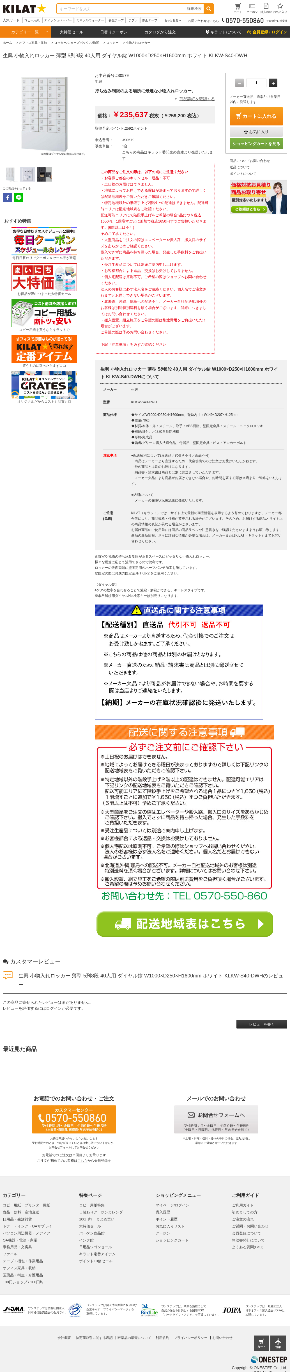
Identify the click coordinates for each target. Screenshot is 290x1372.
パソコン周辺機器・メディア (26, 1233)
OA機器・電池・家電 (20, 1240)
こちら (82, 1161)
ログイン (54, 1008)
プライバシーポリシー (191, 1338)
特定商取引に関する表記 (94, 1338)
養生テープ (116, 20)
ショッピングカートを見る (256, 143)
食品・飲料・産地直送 (21, 1212)
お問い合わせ (222, 1338)
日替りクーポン (114, 32)
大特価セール (71, 32)
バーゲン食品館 (92, 1233)
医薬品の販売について (134, 1338)
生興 (98, 81)
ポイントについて (243, 174)
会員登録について (246, 1233)
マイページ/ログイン (173, 1205)
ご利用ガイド (243, 1205)
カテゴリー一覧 (25, 32)
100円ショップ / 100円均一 (25, 1282)
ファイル (10, 1254)
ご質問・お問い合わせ (250, 1226)
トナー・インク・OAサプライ (27, 1226)
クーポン (163, 1233)
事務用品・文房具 (17, 1247)
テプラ (133, 20)
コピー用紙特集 (92, 1205)
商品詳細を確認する (197, 99)
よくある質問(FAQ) (248, 1247)
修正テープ (149, 20)
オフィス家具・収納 (19, 1268)
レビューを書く (262, 1024)
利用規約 (162, 1338)
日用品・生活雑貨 (17, 1219)
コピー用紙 (32, 20)
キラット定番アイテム (97, 1254)
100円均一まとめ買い (96, 1219)
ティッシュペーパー (58, 20)
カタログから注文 (160, 32)
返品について (240, 167)
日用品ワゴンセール (95, 1247)
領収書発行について (248, 1240)
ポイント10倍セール (95, 1261)
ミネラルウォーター (90, 20)
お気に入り (259, 131)
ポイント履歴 (167, 1219)
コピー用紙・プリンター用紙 (26, 1205)
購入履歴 (163, 1212)
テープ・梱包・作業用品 (23, 1261)
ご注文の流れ (243, 1219)
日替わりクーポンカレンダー (102, 1212)
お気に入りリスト (170, 1226)
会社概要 (64, 1338)
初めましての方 (244, 1212)
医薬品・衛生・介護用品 (23, 1275)
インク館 (86, 1240)
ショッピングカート (172, 1240)
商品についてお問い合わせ (250, 161)
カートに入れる (259, 116)
